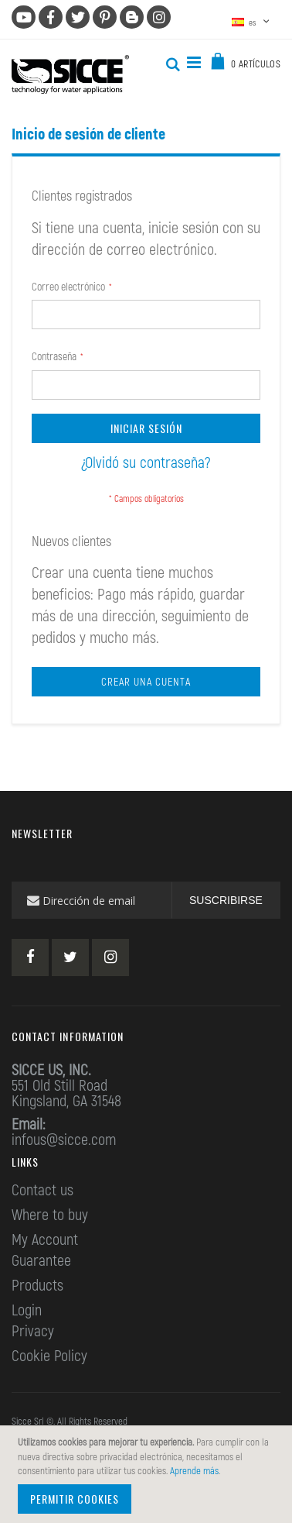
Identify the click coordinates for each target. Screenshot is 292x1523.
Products (37, 1284)
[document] (148, 1474)
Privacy (33, 1330)
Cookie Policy (49, 1355)
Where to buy (50, 1214)
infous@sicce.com (64, 1138)
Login (27, 1309)
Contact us (42, 1189)
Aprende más (194, 1470)
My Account (45, 1238)
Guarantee (41, 1259)
